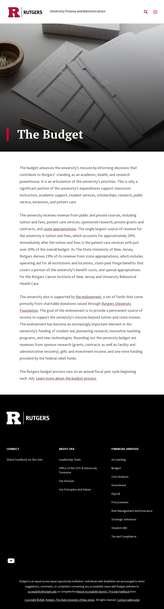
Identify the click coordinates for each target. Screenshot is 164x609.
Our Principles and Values (75, 489)
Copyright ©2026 (34, 600)
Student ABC (119, 528)
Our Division (66, 481)
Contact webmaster (128, 600)
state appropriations (60, 228)
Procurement (119, 502)
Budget (116, 468)
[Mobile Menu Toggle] (155, 12)
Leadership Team (70, 459)
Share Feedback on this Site (24, 459)
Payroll (115, 494)
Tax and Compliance (123, 536)
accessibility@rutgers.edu (42, 591)
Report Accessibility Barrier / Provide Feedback (103, 591)
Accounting (118, 459)
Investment (118, 485)
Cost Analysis (120, 477)
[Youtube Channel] (11, 560)
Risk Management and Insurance (131, 511)
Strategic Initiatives (123, 519)
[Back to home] (35, 418)
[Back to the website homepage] (25, 12)
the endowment (88, 296)
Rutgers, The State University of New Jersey (70, 600)
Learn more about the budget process (66, 378)
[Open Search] (146, 12)
